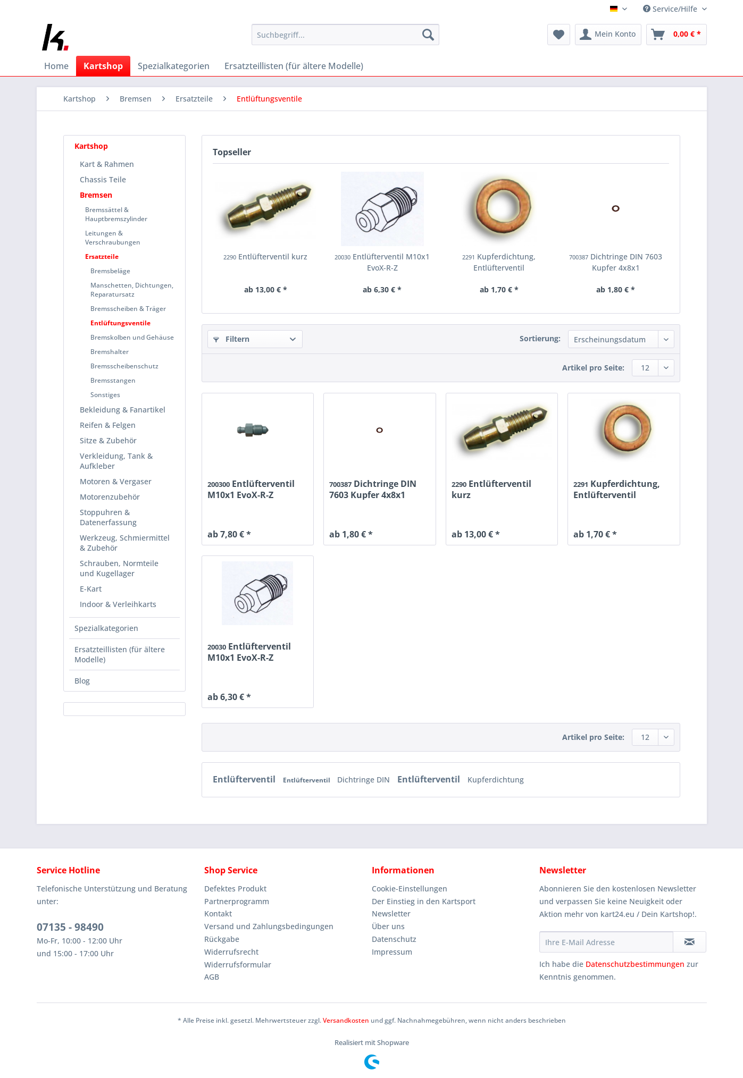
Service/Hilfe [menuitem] (671, 9)
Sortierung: (540, 338)
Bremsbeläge (110, 270)
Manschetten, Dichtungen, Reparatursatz (131, 290)
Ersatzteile (102, 256)
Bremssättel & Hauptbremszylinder (116, 214)
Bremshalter (109, 351)
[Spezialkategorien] (173, 66)
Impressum (392, 952)
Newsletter (391, 913)
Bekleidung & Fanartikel (122, 410)
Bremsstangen (113, 380)
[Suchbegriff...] (345, 34)
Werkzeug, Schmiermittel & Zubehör (125, 543)
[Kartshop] (103, 66)
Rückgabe (221, 939)
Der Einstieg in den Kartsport (423, 901)
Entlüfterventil (245, 779)
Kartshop (91, 146)
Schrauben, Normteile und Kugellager (119, 568)
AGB (211, 977)
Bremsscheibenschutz (124, 365)
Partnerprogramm (236, 901)
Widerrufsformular (237, 964)
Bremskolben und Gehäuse (132, 337)
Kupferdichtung (495, 779)
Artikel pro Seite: (593, 368)
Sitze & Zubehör (108, 440)
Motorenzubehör (110, 497)
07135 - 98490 (70, 927)
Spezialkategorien (106, 628)
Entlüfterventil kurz (265, 256)
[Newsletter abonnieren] (689, 942)
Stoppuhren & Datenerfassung (108, 517)
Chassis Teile (103, 179)
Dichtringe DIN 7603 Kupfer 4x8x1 (615, 262)
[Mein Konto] (608, 34)
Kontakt (218, 913)
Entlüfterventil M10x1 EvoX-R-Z (382, 262)
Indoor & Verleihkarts (118, 604)
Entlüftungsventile (120, 322)
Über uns (388, 926)
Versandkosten (346, 1020)
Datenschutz (394, 939)
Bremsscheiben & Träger (128, 308)
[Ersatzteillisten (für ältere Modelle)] (294, 66)
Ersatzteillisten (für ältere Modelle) (119, 654)
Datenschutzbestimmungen (635, 964)
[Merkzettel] (558, 34)
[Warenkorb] (676, 34)
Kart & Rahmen (107, 164)
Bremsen (96, 195)
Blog (82, 681)
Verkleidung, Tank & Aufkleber (116, 461)
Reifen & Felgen (108, 425)
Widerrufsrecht (231, 952)
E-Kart (91, 589)
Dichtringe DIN (364, 779)
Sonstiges (105, 394)
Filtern (231, 339)
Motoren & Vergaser (116, 481)
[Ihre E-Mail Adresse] (606, 942)
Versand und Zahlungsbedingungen (268, 926)
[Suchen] (428, 34)
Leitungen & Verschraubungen (112, 238)
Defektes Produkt (235, 888)
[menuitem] (345, 39)
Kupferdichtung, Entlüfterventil (499, 262)
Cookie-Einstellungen (409, 888)
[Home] (56, 66)
